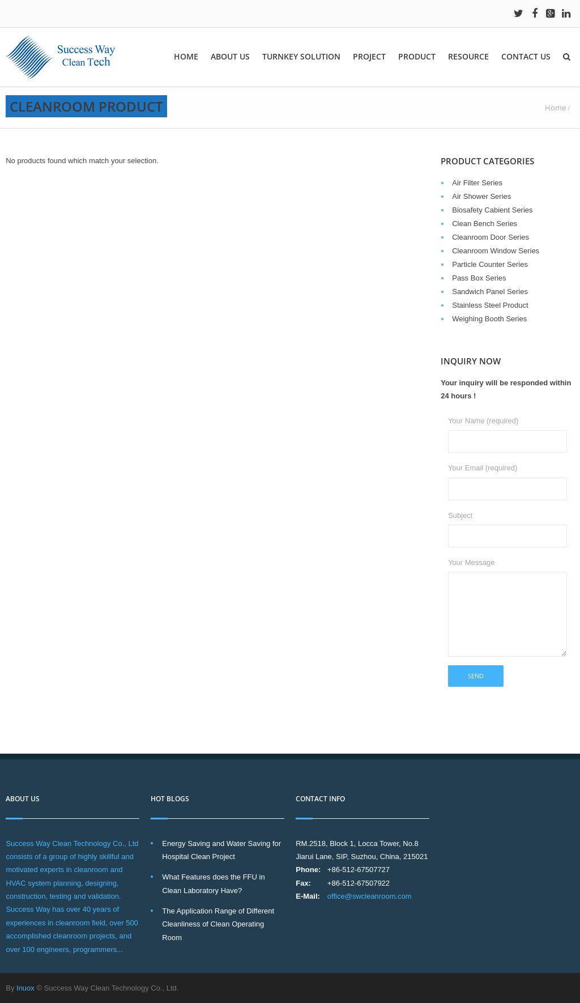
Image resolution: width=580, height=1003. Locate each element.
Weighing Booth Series (489, 318)
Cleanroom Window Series (495, 250)
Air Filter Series (477, 182)
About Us (230, 56)
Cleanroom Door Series (490, 237)
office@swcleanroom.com (369, 896)
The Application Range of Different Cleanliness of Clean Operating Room (218, 924)
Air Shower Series (481, 196)
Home (186, 56)
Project (369, 56)
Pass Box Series (479, 278)
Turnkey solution (301, 56)
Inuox (25, 988)
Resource (468, 56)
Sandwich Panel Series (490, 291)
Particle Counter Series (490, 264)
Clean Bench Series (484, 223)
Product (417, 56)
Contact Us (526, 56)
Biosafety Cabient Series (492, 210)
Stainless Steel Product (490, 305)
